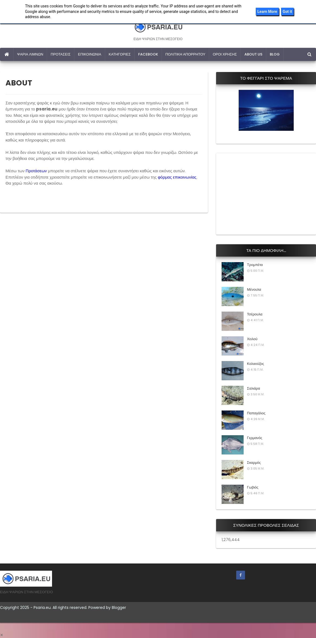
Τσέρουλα (254, 314)
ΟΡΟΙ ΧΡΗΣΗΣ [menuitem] (225, 54)
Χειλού (252, 339)
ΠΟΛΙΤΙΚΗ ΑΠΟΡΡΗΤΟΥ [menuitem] (185, 54)
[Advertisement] (263, 193)
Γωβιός (252, 487)
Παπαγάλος (256, 413)
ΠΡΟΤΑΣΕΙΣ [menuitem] (60, 54)
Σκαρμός (254, 462)
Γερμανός (254, 437)
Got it (287, 11)
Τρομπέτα (255, 264)
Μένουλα (254, 289)
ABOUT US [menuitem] (253, 54)
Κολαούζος (255, 363)
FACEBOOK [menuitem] (148, 54)
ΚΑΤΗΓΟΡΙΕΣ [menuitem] (120, 54)
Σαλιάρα (253, 388)
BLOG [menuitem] (275, 54)
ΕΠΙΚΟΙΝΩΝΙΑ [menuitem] (89, 54)
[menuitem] (6, 54)
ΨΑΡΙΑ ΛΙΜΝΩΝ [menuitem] (30, 54)
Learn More (267, 11)
